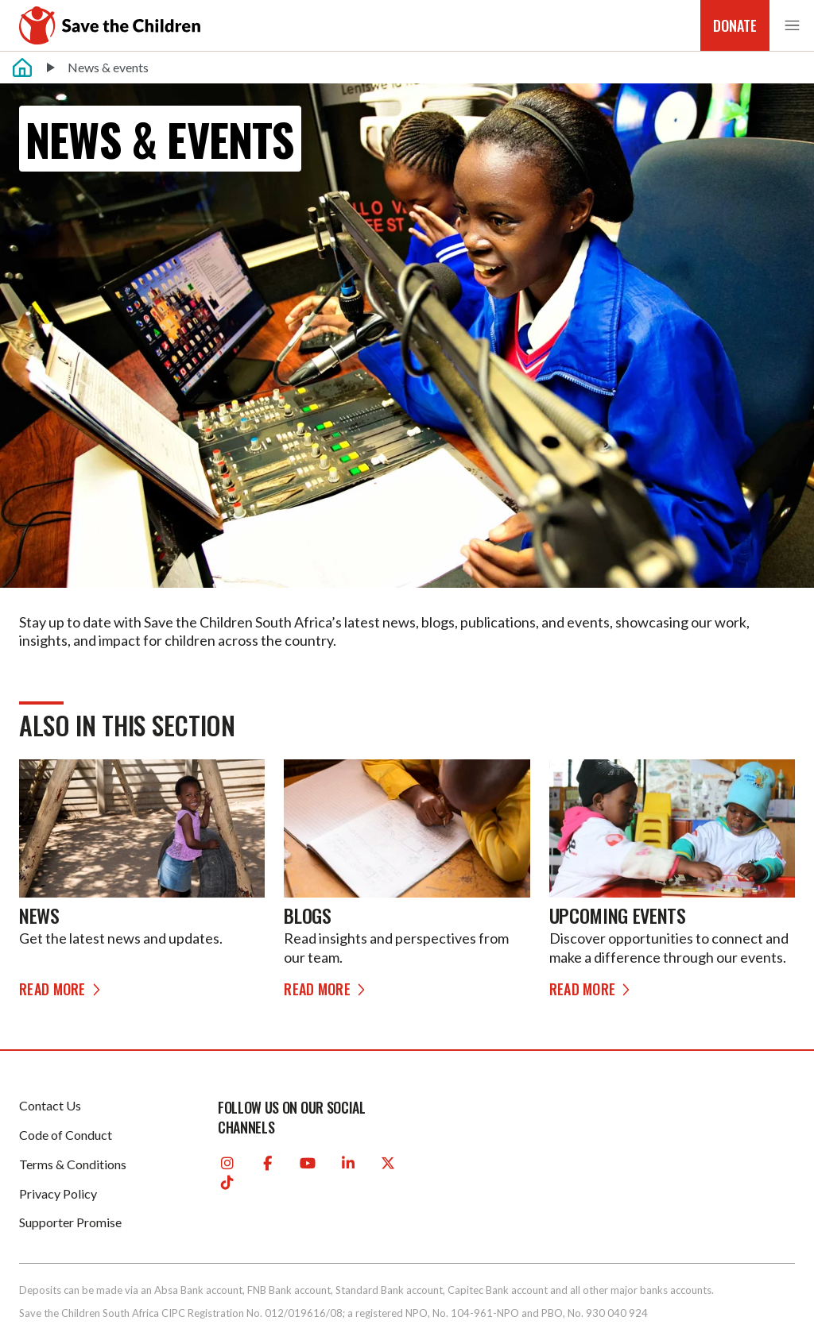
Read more (62, 988)
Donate (735, 25)
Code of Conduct (65, 1134)
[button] (791, 25)
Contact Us (50, 1105)
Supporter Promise (70, 1222)
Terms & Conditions (72, 1164)
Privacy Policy (58, 1193)
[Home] (22, 67)
